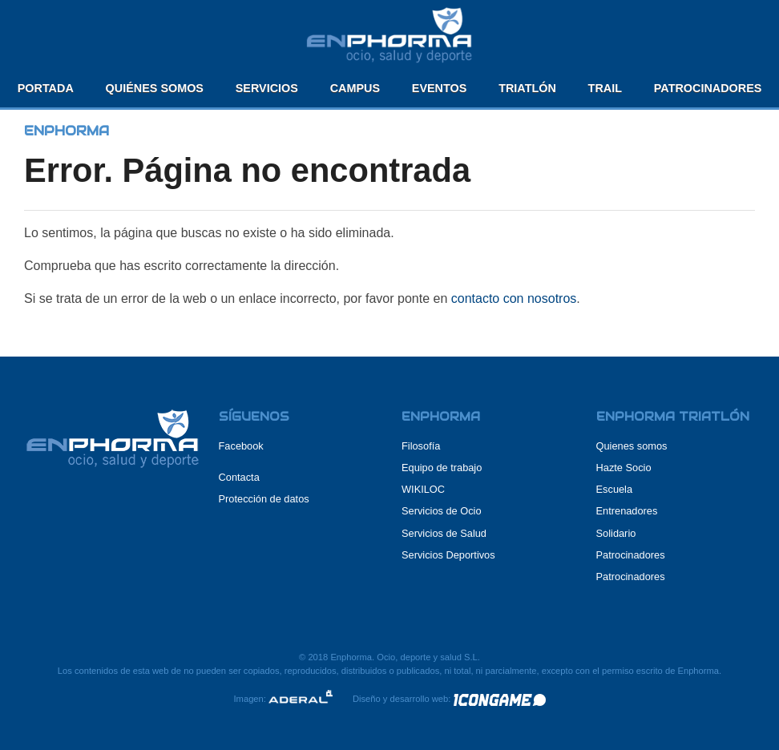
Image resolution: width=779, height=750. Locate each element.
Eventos (439, 88)
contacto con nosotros (514, 298)
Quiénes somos (155, 88)
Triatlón (527, 88)
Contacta (239, 477)
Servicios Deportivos (448, 555)
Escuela (614, 489)
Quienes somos (632, 446)
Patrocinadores (708, 88)
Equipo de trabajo (442, 468)
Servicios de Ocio (442, 511)
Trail (605, 88)
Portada (46, 88)
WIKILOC (423, 489)
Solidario (616, 533)
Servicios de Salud (444, 533)
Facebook (241, 446)
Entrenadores (627, 511)
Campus (355, 88)
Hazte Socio (624, 468)
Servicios (267, 88)
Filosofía (421, 446)
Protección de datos (264, 499)
